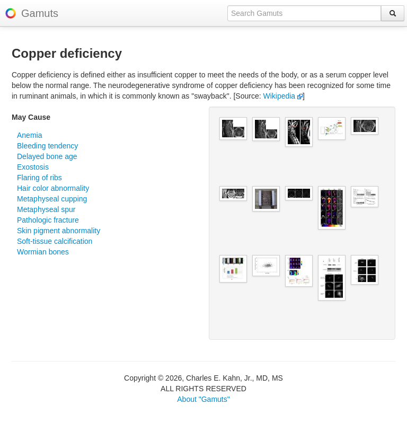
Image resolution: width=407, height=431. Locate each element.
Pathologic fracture (48, 220)
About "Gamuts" (203, 399)
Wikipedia (283, 96)
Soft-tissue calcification (54, 241)
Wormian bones (43, 252)
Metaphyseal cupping (52, 199)
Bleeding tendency (47, 146)
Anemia (29, 135)
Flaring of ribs (39, 177)
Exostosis (33, 167)
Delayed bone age (47, 156)
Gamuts (39, 13)
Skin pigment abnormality (58, 230)
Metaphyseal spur (46, 209)
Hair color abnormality (53, 188)
